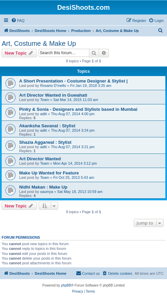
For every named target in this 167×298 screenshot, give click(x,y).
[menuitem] (18, 20)
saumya (46, 192)
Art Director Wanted (40, 158)
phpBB (66, 285)
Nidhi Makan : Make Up (43, 187)
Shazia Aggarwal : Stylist (45, 142)
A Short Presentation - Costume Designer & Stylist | (73, 81)
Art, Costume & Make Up (39, 43)
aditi (43, 114)
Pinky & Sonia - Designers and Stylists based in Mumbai (78, 109)
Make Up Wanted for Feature (49, 172)
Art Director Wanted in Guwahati (53, 95)
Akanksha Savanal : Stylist (47, 125)
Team (44, 100)
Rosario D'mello (53, 86)
